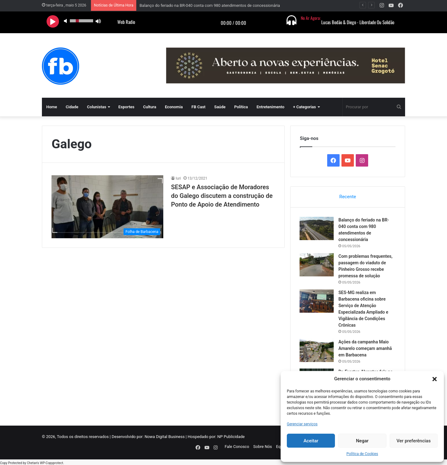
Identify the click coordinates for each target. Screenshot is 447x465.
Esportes (126, 107)
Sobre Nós (262, 447)
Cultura (149, 107)
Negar (362, 441)
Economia (174, 107)
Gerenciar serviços (302, 424)
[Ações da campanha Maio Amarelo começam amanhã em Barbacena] (317, 350)
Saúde (220, 107)
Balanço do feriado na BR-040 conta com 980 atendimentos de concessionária (209, 5)
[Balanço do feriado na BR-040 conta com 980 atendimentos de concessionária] (317, 228)
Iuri (178, 178)
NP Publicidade (231, 437)
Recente (347, 196)
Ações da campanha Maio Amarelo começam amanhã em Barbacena (365, 348)
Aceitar (311, 441)
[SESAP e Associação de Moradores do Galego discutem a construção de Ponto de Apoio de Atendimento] (107, 206)
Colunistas (96, 107)
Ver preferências (413, 441)
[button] (434, 379)
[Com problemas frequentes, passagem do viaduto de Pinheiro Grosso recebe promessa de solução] (317, 264)
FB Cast (198, 107)
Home (51, 107)
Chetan (32, 462)
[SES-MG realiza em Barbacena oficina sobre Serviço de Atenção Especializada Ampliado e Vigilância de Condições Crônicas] (317, 301)
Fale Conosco (237, 447)
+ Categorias (304, 107)
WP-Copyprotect (51, 462)
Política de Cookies (362, 454)
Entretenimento (270, 107)
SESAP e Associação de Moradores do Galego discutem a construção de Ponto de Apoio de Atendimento (222, 195)
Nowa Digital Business (165, 437)
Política (241, 107)
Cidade (72, 107)
